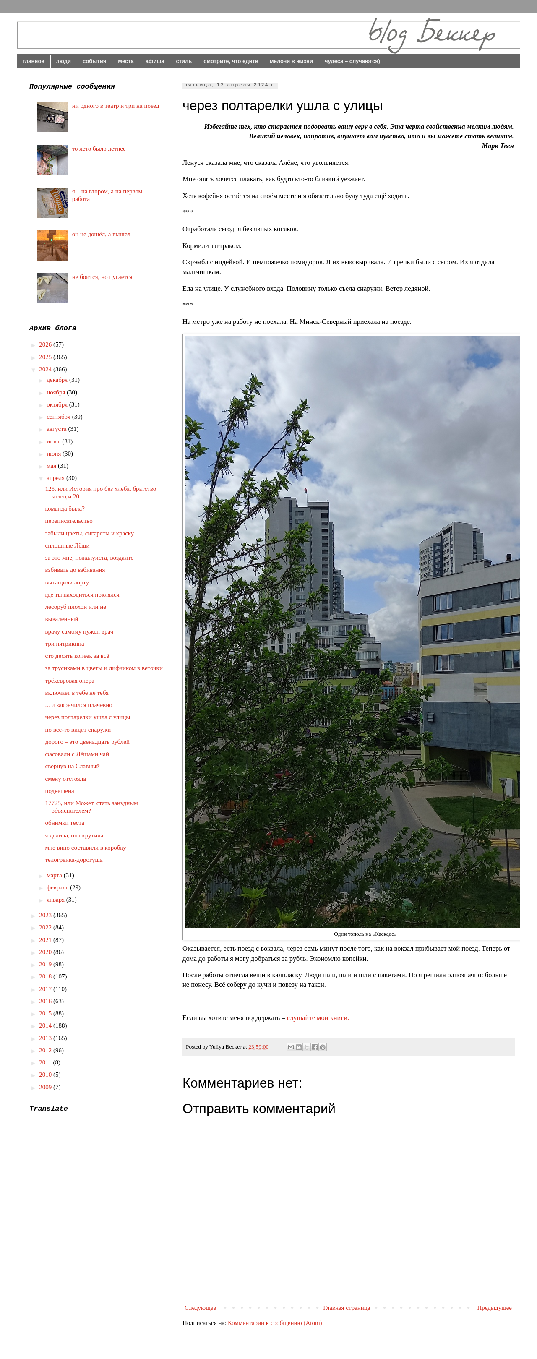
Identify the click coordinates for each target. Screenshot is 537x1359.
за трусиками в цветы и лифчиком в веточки (104, 668)
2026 (46, 344)
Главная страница (346, 1307)
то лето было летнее (99, 148)
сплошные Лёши (67, 545)
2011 (46, 1062)
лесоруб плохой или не (75, 606)
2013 (46, 1038)
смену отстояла (65, 778)
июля (54, 441)
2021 (46, 939)
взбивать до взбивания (75, 569)
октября (58, 404)
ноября (57, 392)
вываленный (61, 619)
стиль (184, 61)
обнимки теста (64, 822)
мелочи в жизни (291, 61)
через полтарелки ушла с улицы (87, 717)
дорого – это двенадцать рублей (87, 741)
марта (55, 875)
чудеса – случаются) (352, 61)
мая (52, 465)
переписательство (69, 520)
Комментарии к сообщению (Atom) (275, 1323)
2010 (46, 1074)
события (94, 61)
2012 (46, 1050)
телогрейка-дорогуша (74, 859)
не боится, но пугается (102, 277)
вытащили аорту (67, 582)
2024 (46, 369)
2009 (46, 1087)
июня (55, 453)
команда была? (65, 508)
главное (33, 61)
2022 (46, 927)
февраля (58, 887)
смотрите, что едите (230, 61)
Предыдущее (494, 1307)
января (56, 899)
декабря (58, 379)
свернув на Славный (72, 766)
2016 (46, 1001)
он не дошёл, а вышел (101, 234)
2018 (46, 976)
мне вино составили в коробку (85, 847)
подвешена (59, 791)
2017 (46, 989)
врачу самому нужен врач (79, 631)
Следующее (200, 1307)
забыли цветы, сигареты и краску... (91, 533)
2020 (46, 952)
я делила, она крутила (74, 835)
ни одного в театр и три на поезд (115, 105)
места (126, 61)
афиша (155, 61)
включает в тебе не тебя (77, 692)
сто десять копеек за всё (77, 655)
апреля (56, 478)
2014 (46, 1025)
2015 (46, 1013)
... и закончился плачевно (78, 705)
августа (57, 428)
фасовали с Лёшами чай (77, 754)
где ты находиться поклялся (82, 594)
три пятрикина (64, 643)
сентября (59, 416)
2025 (46, 357)
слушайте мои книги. (318, 1018)
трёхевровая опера (69, 680)
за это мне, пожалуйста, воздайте (89, 557)
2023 (46, 915)
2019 (46, 964)
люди (63, 61)
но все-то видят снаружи (78, 729)
